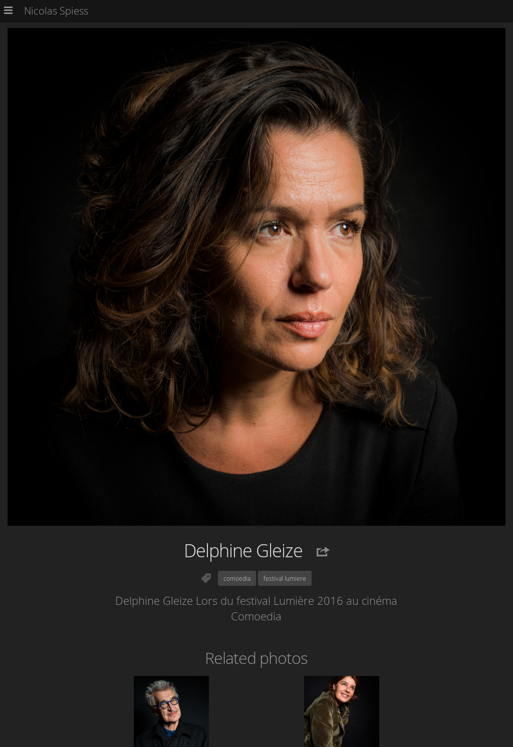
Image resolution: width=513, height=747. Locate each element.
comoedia (236, 578)
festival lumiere (285, 578)
